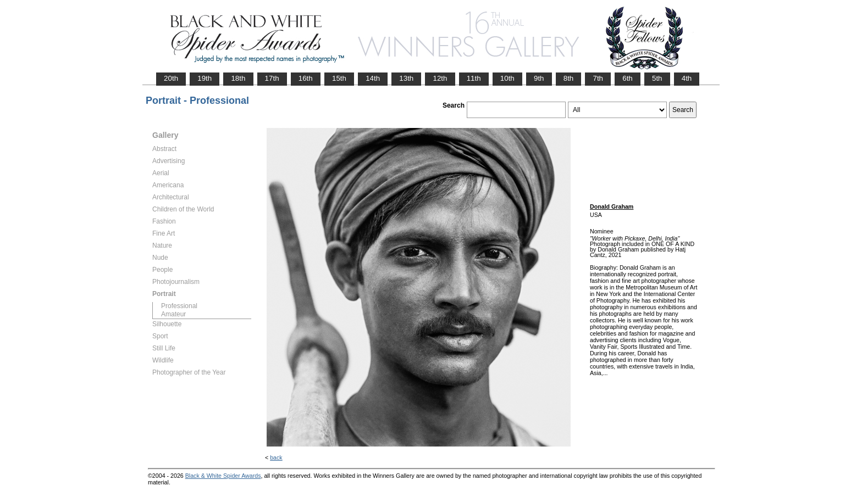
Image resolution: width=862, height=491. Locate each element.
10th (507, 78)
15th (339, 78)
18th (238, 78)
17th (272, 78)
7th (598, 78)
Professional (179, 306)
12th (440, 78)
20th (171, 78)
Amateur (173, 314)
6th (627, 78)
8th (568, 78)
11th (474, 78)
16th (305, 78)
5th (657, 78)
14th (373, 78)
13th (406, 78)
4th (687, 78)
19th (204, 78)
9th (539, 78)
